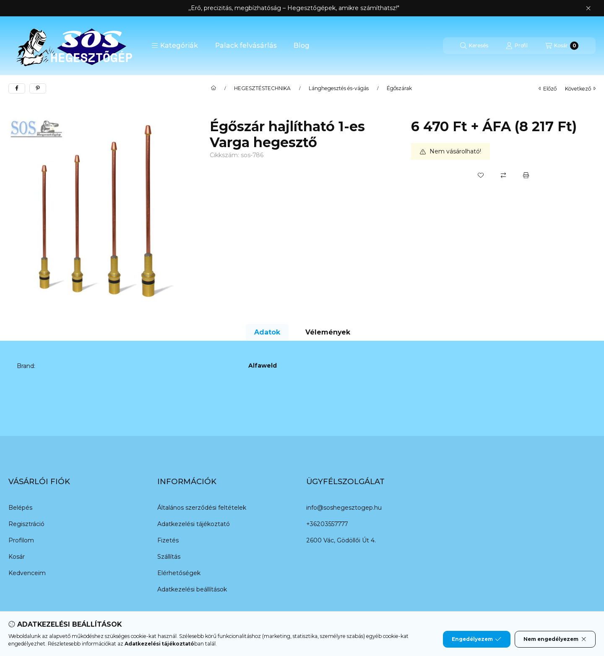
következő (580, 89)
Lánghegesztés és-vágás (339, 88)
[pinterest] (37, 88)
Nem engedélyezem (555, 639)
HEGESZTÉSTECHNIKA (262, 88)
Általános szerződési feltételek (201, 507)
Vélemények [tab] (327, 332)
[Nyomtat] (526, 175)
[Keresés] (474, 45)
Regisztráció (26, 524)
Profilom (21, 540)
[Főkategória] (213, 88)
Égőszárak (399, 88)
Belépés (20, 507)
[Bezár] (588, 8)
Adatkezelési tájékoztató (193, 524)
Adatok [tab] (267, 332)
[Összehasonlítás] (503, 175)
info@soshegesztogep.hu (344, 507)
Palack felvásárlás (246, 45)
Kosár (16, 556)
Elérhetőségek (178, 573)
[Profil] (516, 45)
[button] (175, 45)
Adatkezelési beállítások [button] (192, 589)
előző (548, 89)
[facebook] (16, 88)
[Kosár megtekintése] (562, 45)
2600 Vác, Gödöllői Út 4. (341, 540)
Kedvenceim (27, 573)
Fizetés (168, 540)
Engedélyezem (476, 639)
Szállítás (168, 556)
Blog (302, 45)
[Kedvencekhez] (481, 175)
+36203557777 (327, 524)
